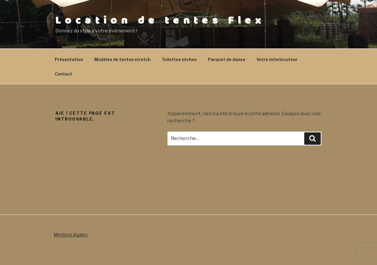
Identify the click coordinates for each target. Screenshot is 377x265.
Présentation (69, 59)
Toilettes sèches (179, 59)
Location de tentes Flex (160, 20)
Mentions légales (71, 234)
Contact (63, 73)
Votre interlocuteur (277, 59)
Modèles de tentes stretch (122, 59)
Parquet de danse (226, 59)
